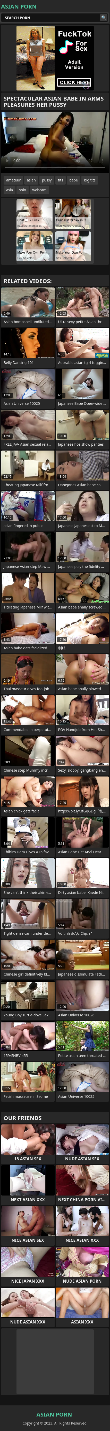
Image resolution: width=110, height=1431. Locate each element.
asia (9, 189)
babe (73, 180)
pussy (47, 180)
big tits (90, 180)
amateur (13, 180)
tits (60, 180)
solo (22, 189)
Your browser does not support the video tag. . (55, 142)
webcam (39, 189)
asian (31, 180)
